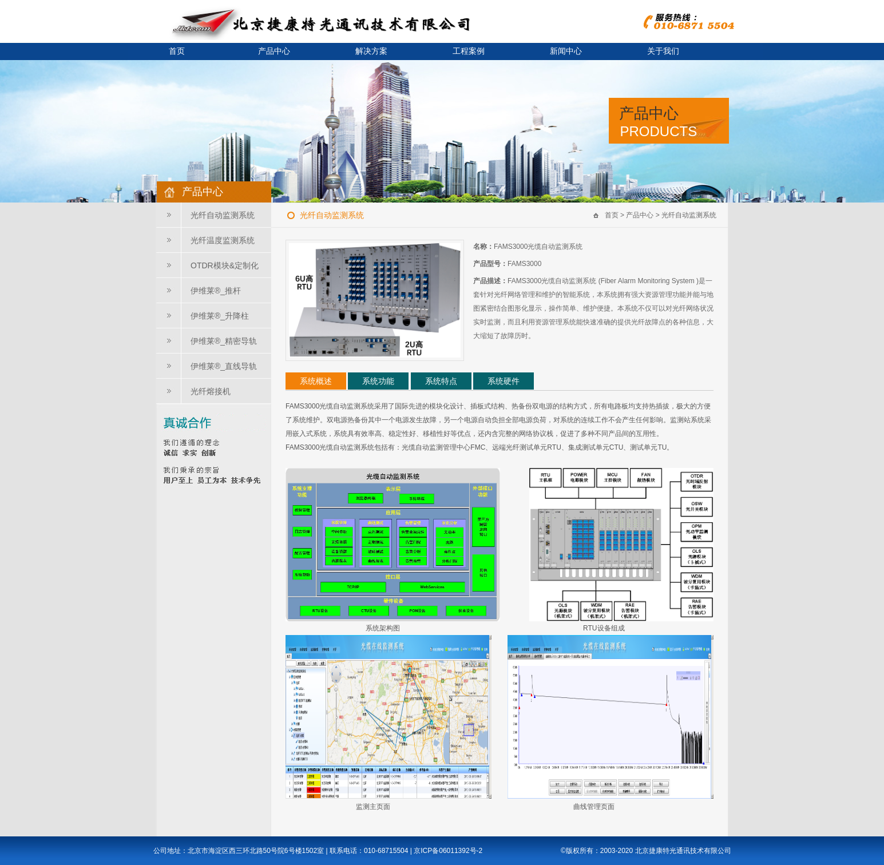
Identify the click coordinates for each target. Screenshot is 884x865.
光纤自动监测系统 (223, 215)
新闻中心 (566, 51)
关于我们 (663, 51)
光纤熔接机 (211, 391)
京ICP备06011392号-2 (448, 851)
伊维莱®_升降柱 (220, 315)
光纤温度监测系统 (223, 240)
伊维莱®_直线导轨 (224, 366)
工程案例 (469, 51)
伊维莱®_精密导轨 (224, 341)
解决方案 (371, 51)
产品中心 (274, 51)
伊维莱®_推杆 (216, 290)
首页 (177, 51)
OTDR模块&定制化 (225, 265)
